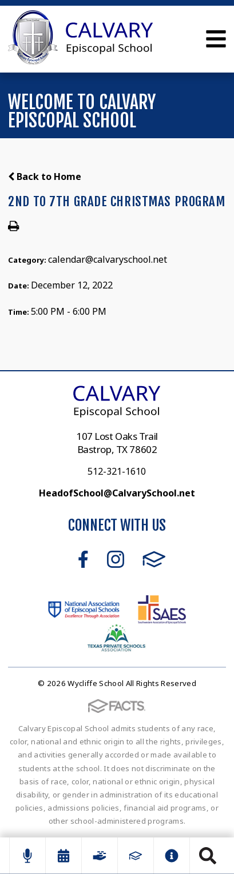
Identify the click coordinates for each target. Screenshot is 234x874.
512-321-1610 (117, 471)
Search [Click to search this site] (207, 855)
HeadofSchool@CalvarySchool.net (117, 493)
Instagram (115, 559)
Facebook (83, 559)
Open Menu (216, 38)
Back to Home (44, 176)
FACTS (154, 559)
